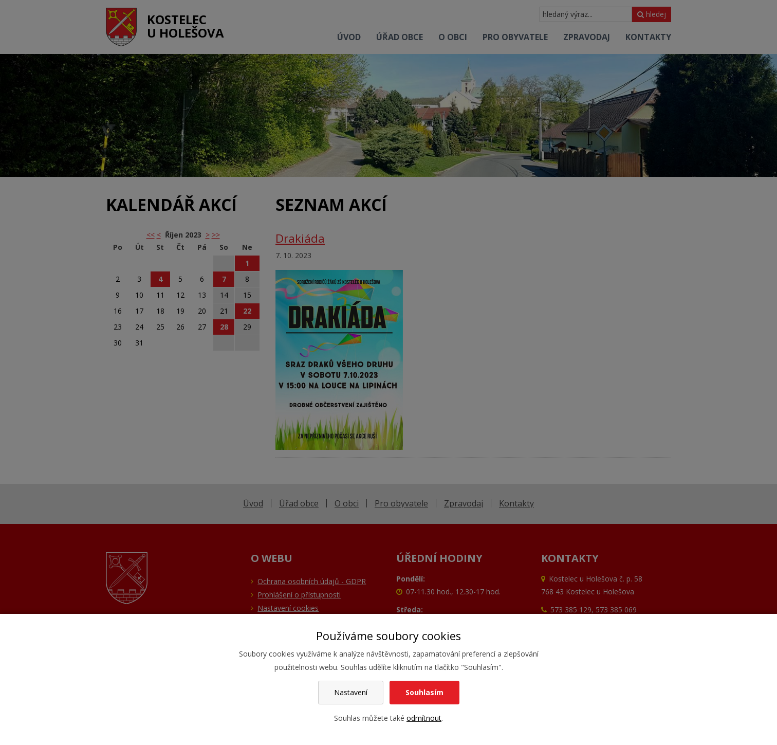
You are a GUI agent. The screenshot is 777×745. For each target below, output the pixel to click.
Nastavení (350, 692)
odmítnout (423, 718)
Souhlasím (424, 692)
